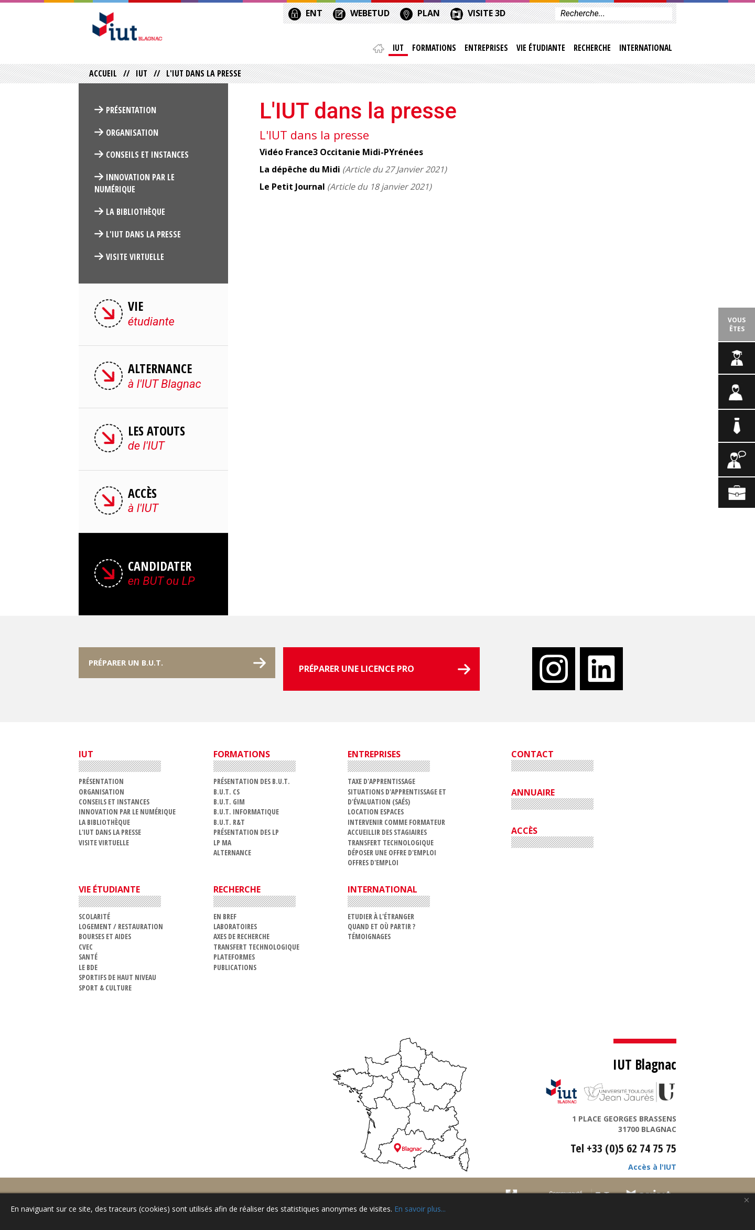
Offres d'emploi (373, 865)
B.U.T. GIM (229, 804)
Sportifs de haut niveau (117, 980)
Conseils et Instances (147, 158)
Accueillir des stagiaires (387, 835)
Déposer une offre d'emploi (392, 855)
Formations (429, 50)
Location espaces (376, 815)
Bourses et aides (105, 939)
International (644, 50)
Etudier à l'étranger (381, 919)
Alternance (232, 855)
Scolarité (94, 919)
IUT (392, 50)
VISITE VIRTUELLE (135, 259)
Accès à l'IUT (652, 1169)
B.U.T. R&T (229, 825)
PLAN (420, 12)
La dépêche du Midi (300, 172)
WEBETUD (361, 12)
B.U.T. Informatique (246, 815)
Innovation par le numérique (134, 186)
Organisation (132, 135)
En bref (224, 919)
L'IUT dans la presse (143, 237)
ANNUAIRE (533, 795)
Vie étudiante (538, 50)
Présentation (131, 112)
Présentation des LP (246, 835)
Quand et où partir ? (381, 929)
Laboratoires (235, 929)
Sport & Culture (105, 990)
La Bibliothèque (135, 214)
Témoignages (369, 939)
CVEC (86, 949)
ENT (305, 12)
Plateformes (234, 960)
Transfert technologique (391, 845)
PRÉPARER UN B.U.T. (135, 672)
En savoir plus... (420, 1209)
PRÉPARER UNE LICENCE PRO (356, 672)
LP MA (222, 845)
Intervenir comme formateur (396, 825)
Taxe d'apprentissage (381, 784)
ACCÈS (524, 833)
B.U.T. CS (226, 794)
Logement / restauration (121, 929)
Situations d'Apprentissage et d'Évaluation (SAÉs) (397, 799)
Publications (234, 970)
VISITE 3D (477, 12)
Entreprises (482, 50)
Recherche (590, 50)
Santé (88, 960)
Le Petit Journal (292, 189)
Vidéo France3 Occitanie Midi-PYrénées (341, 154)
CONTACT (532, 757)
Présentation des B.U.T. (251, 784)
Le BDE (88, 970)
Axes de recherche (241, 939)
